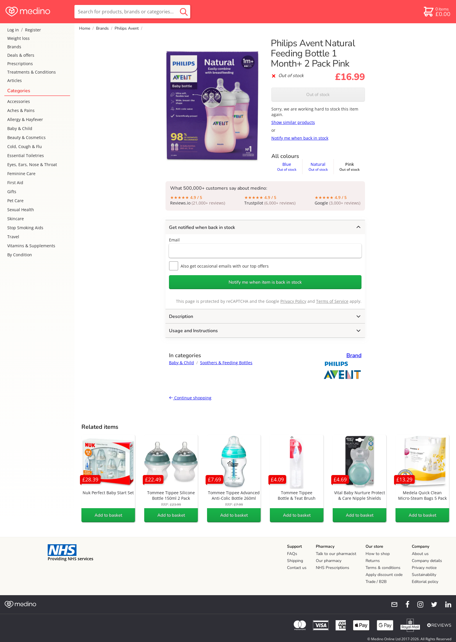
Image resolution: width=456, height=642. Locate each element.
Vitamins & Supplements (31, 245)
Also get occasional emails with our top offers (219, 266)
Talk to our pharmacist (336, 553)
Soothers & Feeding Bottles (226, 362)
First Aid (15, 182)
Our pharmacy (328, 560)
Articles (14, 80)
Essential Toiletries (25, 155)
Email (174, 240)
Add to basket (108, 515)
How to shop (378, 553)
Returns (373, 560)
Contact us (297, 567)
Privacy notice (424, 567)
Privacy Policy (293, 301)
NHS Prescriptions (332, 567)
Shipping (295, 560)
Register (33, 30)
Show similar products (293, 122)
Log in (13, 30)
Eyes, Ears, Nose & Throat (32, 164)
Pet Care (15, 200)
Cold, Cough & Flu (24, 146)
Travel (13, 236)
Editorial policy (425, 581)
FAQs (292, 553)
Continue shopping (190, 398)
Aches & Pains (21, 110)
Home (84, 28)
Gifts (11, 191)
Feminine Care (21, 173)
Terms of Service (332, 301)
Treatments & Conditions (31, 72)
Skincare (15, 218)
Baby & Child (19, 128)
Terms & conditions (383, 567)
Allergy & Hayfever (25, 119)
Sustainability (424, 574)
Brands (14, 46)
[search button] (184, 12)
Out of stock (318, 94)
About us (420, 553)
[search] (132, 12)
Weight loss (18, 38)
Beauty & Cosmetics (26, 137)
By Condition (19, 254)
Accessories (18, 101)
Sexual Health (20, 209)
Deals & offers (20, 55)
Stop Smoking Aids (25, 227)
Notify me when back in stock (299, 138)
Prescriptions (20, 63)
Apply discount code (384, 574)
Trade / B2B (376, 581)
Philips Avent (127, 28)
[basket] (436, 11)
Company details (427, 560)
